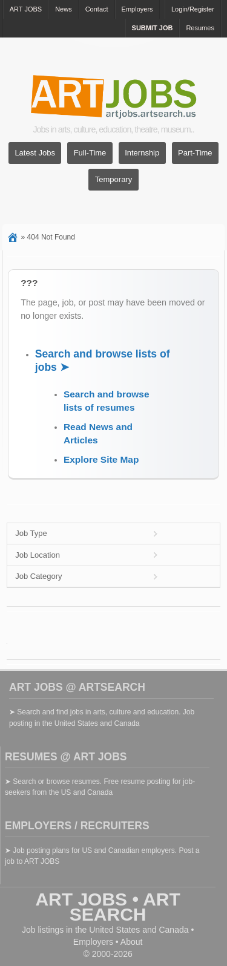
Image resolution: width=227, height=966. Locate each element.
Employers (137, 9)
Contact (96, 9)
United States (114, 930)
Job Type (31, 533)
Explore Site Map (101, 459)
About (131, 942)
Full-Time (90, 153)
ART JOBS (26, 9)
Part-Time (195, 153)
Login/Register (192, 9)
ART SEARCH (125, 906)
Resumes (200, 27)
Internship (142, 153)
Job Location (37, 555)
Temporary (113, 179)
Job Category (38, 576)
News (63, 9)
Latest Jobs (35, 153)
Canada (173, 930)
